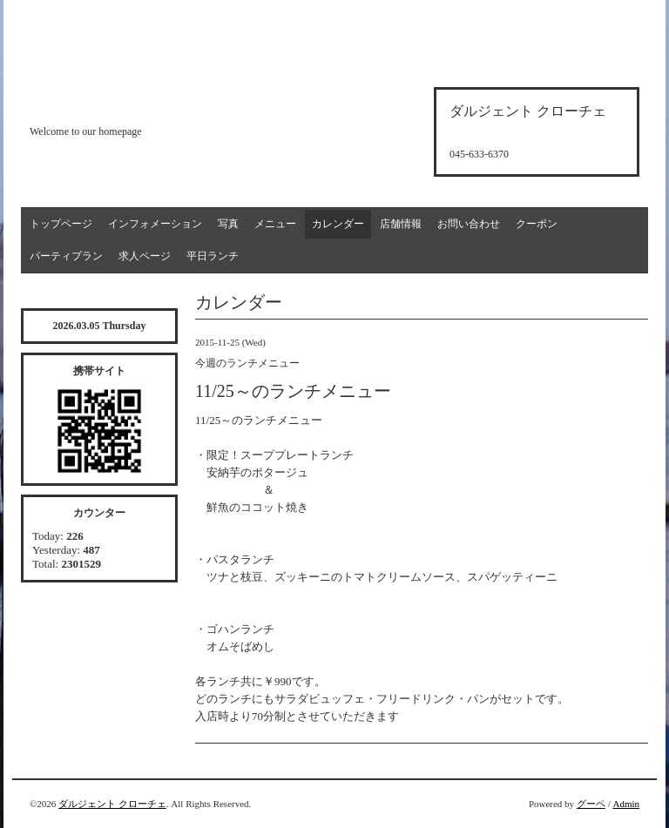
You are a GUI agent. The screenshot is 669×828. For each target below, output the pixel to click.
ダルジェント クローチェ (112, 803)
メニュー (275, 224)
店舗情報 (401, 224)
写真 (228, 224)
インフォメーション (155, 224)
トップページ (61, 224)
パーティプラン (66, 256)
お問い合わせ (468, 224)
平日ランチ (212, 256)
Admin (625, 803)
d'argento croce (116, 101)
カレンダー (338, 224)
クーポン (537, 224)
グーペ (591, 803)
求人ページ (144, 256)
